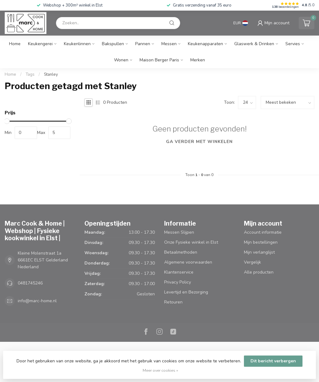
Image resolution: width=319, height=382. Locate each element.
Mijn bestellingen (261, 242)
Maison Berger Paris (159, 60)
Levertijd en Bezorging (186, 292)
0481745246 (30, 283)
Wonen (121, 60)
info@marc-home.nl (37, 301)
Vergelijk (252, 262)
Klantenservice (178, 272)
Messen (169, 44)
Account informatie (263, 232)
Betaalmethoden (180, 252)
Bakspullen (113, 44)
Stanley (51, 74)
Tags (30, 74)
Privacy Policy (177, 282)
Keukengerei (40, 44)
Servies (292, 44)
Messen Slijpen (179, 232)
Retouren (173, 302)
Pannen (142, 44)
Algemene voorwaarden (188, 262)
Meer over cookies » (160, 370)
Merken (197, 60)
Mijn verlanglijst (259, 252)
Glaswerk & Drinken (254, 44)
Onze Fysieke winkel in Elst (191, 242)
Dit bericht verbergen (273, 361)
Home (15, 44)
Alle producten (259, 272)
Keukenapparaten (205, 44)
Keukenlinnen (77, 44)
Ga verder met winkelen (199, 142)
